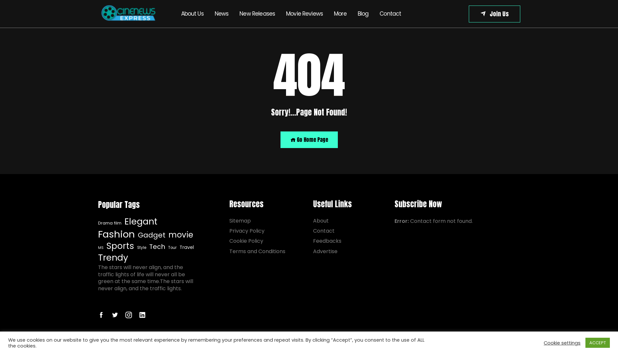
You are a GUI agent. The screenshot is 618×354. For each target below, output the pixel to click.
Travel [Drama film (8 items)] (187, 247)
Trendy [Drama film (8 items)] (113, 258)
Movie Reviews (304, 14)
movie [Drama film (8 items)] (180, 235)
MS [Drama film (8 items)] (101, 248)
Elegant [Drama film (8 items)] (140, 221)
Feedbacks (327, 241)
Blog (363, 14)
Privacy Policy (247, 231)
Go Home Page (309, 139)
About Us (192, 14)
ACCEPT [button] (597, 343)
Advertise (325, 251)
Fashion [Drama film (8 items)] (116, 234)
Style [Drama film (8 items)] (141, 247)
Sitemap (240, 221)
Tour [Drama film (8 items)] (172, 247)
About (321, 221)
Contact (390, 14)
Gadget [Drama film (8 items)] (151, 235)
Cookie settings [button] (562, 343)
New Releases (257, 14)
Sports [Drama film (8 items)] (120, 246)
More (340, 14)
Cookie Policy (246, 241)
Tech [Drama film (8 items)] (157, 246)
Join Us (499, 13)
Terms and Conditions (257, 251)
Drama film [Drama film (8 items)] (110, 223)
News (222, 14)
